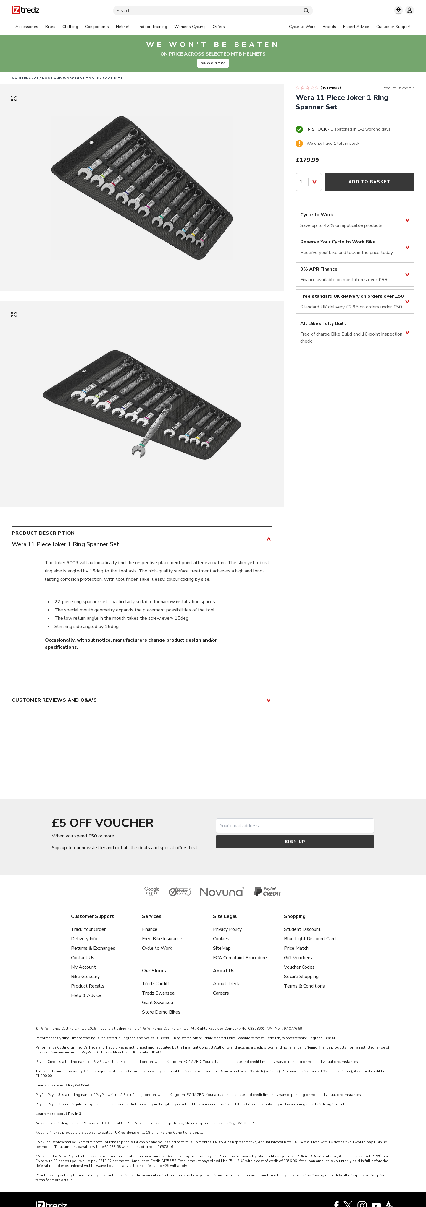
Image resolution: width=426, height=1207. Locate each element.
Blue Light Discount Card (310, 939)
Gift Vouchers (298, 957)
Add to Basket (369, 182)
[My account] (409, 10)
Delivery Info (84, 939)
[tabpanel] (120, 27)
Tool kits (112, 79)
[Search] (213, 10)
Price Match (296, 948)
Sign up (295, 842)
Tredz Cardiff (155, 983)
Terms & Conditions (304, 986)
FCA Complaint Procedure (240, 957)
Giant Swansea (157, 1002)
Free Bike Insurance (162, 939)
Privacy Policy (227, 929)
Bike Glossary (85, 976)
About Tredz (226, 983)
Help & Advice (86, 995)
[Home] (25, 11)
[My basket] (398, 10)
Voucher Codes (299, 967)
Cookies (221, 939)
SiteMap (222, 948)
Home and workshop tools (70, 79)
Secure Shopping (301, 976)
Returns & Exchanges (93, 948)
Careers (221, 993)
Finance (149, 929)
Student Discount (302, 929)
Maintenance (25, 79)
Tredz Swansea (158, 993)
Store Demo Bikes (161, 1012)
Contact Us (82, 957)
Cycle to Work (157, 948)
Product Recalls (87, 986)
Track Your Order (88, 929)
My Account (83, 967)
